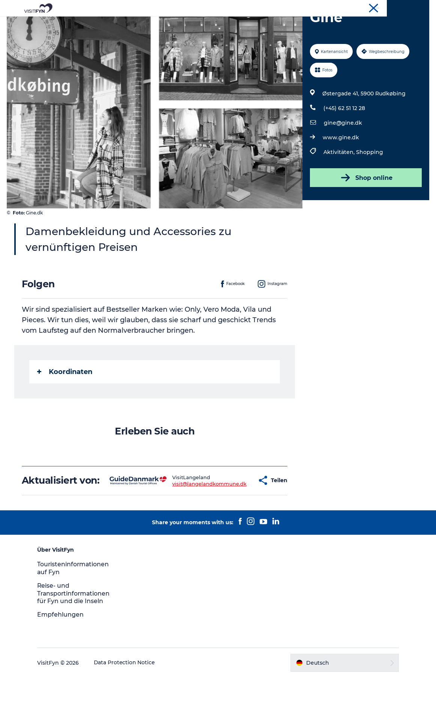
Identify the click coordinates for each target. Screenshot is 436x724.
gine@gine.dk (342, 158)
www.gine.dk (340, 173)
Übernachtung (294, 24)
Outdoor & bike (185, 24)
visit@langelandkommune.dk (186, 525)
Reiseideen (136, 24)
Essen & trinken (240, 24)
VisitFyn (419, 7)
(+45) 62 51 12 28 (344, 143)
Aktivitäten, (339, 187)
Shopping (369, 187)
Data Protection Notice (129, 709)
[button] (233, 521)
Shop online (365, 213)
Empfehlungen (64, 661)
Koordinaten (65, 407)
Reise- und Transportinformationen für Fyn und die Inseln (78, 640)
